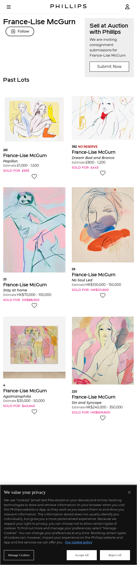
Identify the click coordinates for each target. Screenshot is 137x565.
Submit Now (109, 66)
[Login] (127, 7)
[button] (34, 138)
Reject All (115, 555)
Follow (20, 31)
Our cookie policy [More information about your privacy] (78, 542)
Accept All (82, 555)
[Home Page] (69, 6)
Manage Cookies (19, 555)
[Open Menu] (12, 7)
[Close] (129, 492)
